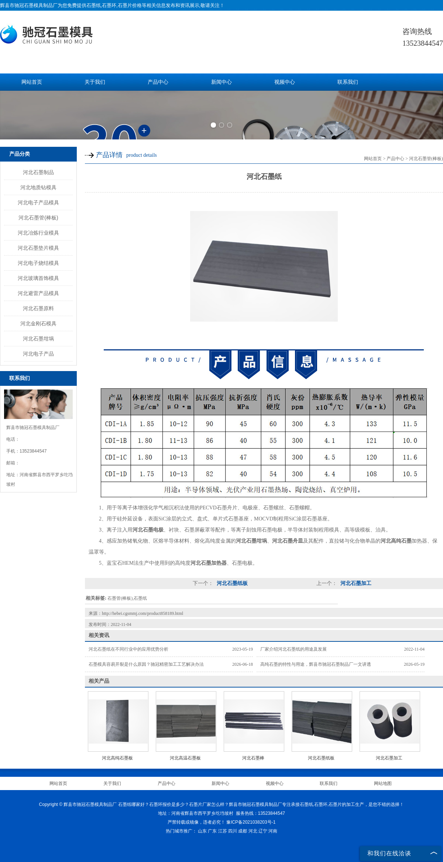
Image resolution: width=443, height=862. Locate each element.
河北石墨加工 (355, 583)
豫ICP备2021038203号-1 (250, 822)
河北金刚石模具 (38, 323)
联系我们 (347, 82)
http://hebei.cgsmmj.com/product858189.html (142, 613)
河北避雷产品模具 (38, 293)
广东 (212, 831)
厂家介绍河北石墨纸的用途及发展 (293, 649)
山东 (202, 831)
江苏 (222, 831)
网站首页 (31, 82)
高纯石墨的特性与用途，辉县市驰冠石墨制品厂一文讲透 (315, 664)
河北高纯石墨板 (117, 758)
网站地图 (383, 783)
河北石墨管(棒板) (38, 218)
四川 (232, 831)
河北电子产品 (38, 354)
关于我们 (95, 82)
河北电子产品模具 (38, 202)
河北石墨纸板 (231, 583)
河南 (272, 831)
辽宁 (262, 831)
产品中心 (158, 82)
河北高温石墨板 (185, 758)
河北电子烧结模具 (38, 263)
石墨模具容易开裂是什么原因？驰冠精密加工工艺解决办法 (146, 664)
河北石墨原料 (38, 308)
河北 (252, 831)
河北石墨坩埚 (38, 339)
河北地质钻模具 (38, 187)
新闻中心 (221, 82)
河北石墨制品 (38, 172)
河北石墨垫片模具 (38, 248)
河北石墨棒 (253, 758)
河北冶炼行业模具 (38, 233)
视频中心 (284, 82)
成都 (242, 831)
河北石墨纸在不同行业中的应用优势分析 (128, 649)
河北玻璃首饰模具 (38, 278)
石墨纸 (93, 5)
